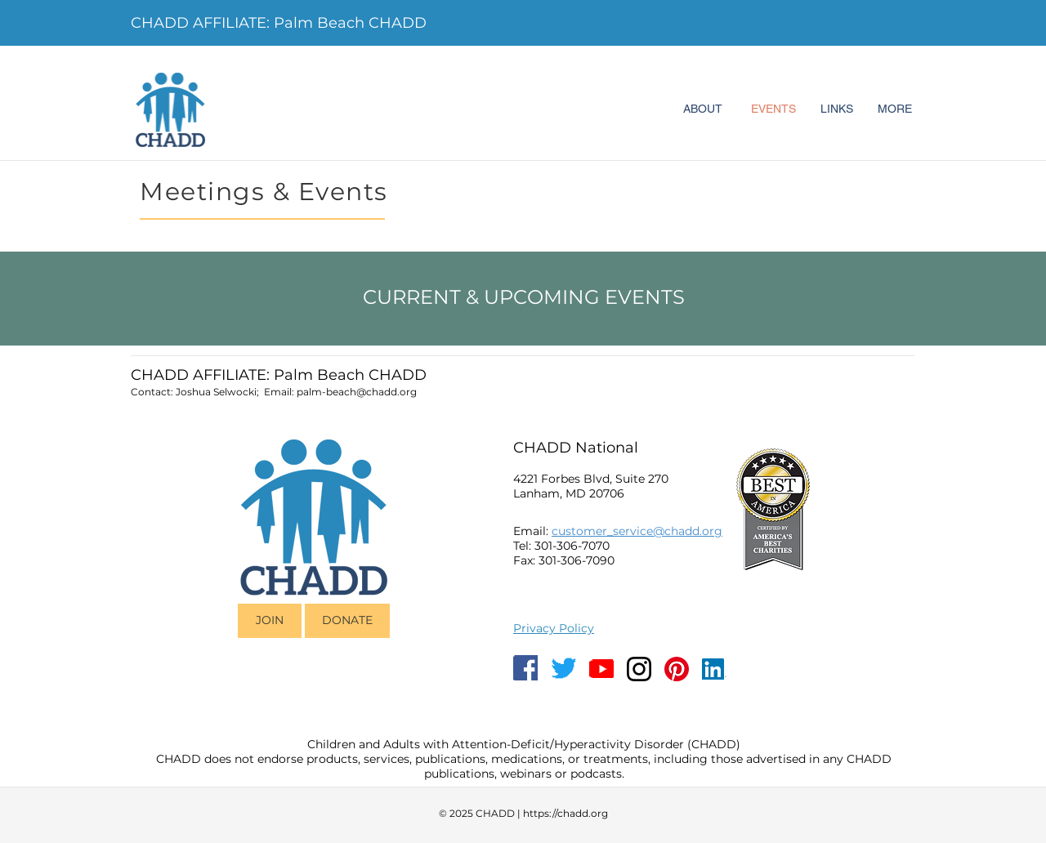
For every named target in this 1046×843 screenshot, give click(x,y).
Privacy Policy (553, 628)
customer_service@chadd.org (637, 531)
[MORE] (894, 109)
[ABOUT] (703, 109)
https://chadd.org (565, 813)
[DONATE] (347, 621)
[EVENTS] (773, 109)
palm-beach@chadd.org (357, 392)
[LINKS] (836, 109)
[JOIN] (270, 621)
